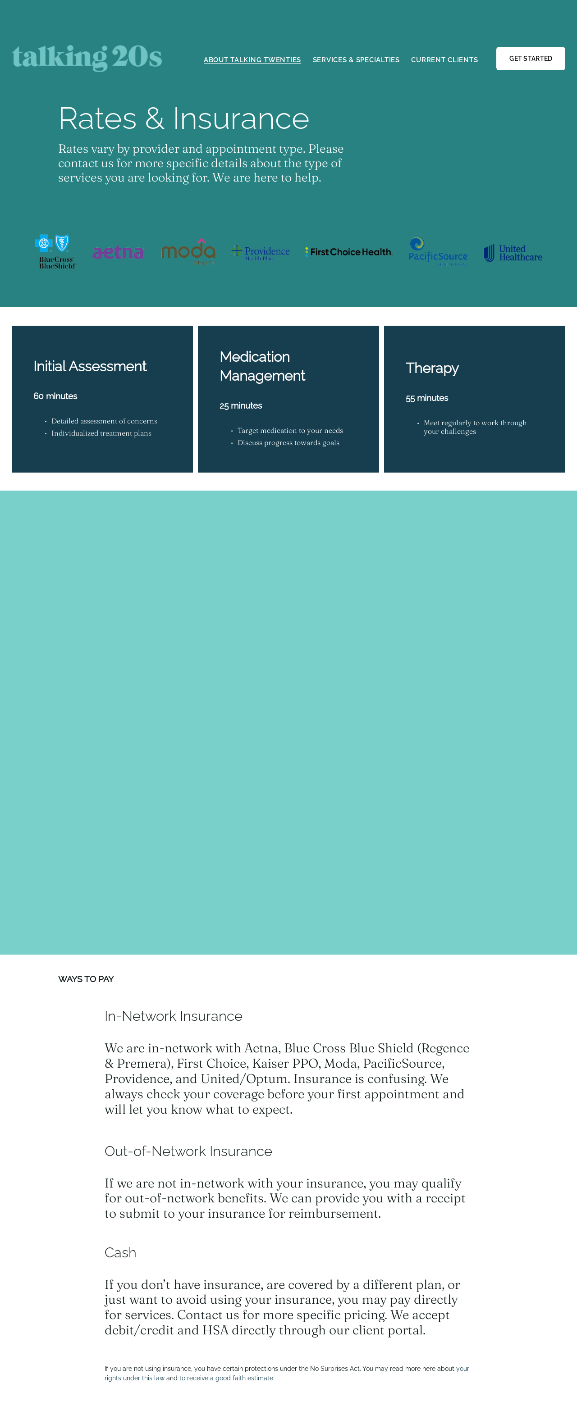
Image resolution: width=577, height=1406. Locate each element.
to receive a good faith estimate (226, 1378)
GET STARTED (530, 58)
